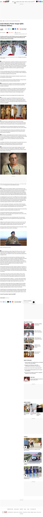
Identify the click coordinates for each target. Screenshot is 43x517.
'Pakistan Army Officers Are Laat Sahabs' (38, 346)
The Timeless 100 (33, 509)
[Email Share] (3, 301)
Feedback (32, 512)
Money (25, 509)
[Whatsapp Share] (6, 301)
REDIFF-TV (32, 1)
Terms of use (39, 512)
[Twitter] (37, 1)
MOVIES (20, 1)
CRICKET (23, 1)
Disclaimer (20, 512)
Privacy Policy (25, 512)
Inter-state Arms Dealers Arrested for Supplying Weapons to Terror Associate (33, 373)
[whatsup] (42, 1)
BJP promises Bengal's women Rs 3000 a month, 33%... (36, 379)
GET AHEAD (29, 1)
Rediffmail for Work (10, 509)
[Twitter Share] (8, 301)
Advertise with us (16, 512)
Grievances (21, 513)
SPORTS (26, 1)
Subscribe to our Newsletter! (27, 300)
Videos (28, 509)
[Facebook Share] (10, 301)
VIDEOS (25, 436)
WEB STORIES (27, 402)
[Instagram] (38, 1)
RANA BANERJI (1, 29)
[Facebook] (40, 1)
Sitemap (29, 512)
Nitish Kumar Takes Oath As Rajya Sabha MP (33, 367)
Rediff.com (11, 512)
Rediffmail (21, 509)
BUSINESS (17, 1)
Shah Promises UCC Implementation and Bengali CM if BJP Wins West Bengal (34, 363)
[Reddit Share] (12, 301)
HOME (13, 1)
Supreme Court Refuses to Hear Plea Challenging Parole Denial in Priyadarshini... (33, 366)
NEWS (15, 1)
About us (35, 512)
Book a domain (16, 509)
